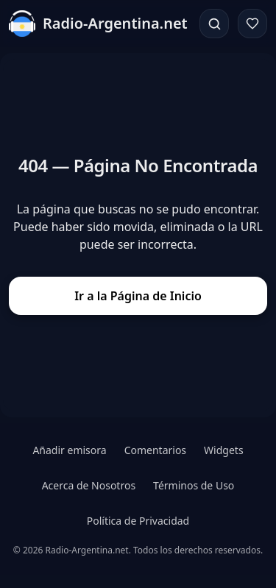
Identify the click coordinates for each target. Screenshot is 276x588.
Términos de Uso (193, 485)
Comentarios (155, 450)
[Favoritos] (252, 23)
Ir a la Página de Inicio (138, 296)
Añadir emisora (69, 450)
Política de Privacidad (138, 521)
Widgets (224, 450)
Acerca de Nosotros (88, 485)
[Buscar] (214, 23)
